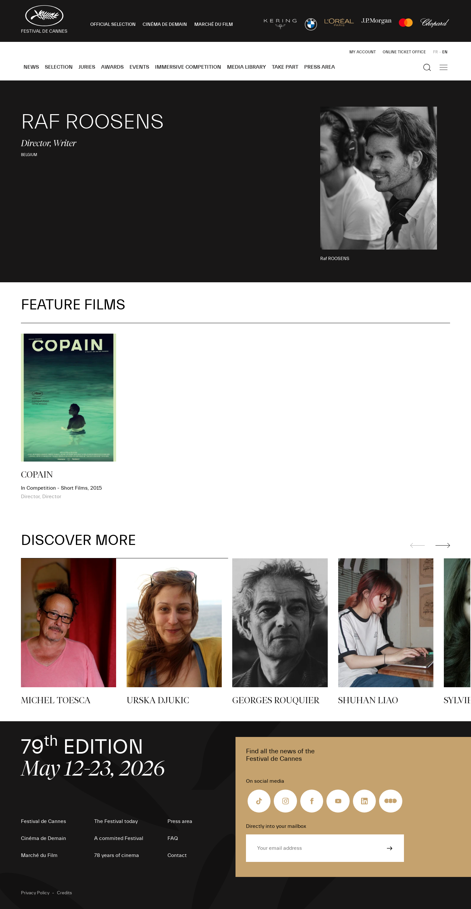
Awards (112, 67)
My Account (362, 52)
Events (139, 67)
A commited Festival (118, 838)
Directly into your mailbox (276, 826)
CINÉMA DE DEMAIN (165, 24)
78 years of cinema (116, 855)
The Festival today (116, 821)
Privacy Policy (35, 893)
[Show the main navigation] (443, 67)
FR (435, 52)
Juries (86, 67)
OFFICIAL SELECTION (113, 24)
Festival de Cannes (43, 821)
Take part (285, 67)
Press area (319, 67)
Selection (59, 67)
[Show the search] (427, 67)
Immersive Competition (188, 67)
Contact (177, 855)
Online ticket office (404, 52)
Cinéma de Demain (43, 838)
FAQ (172, 838)
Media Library (246, 67)
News (31, 67)
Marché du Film (39, 855)
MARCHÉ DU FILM (213, 24)
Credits (64, 893)
